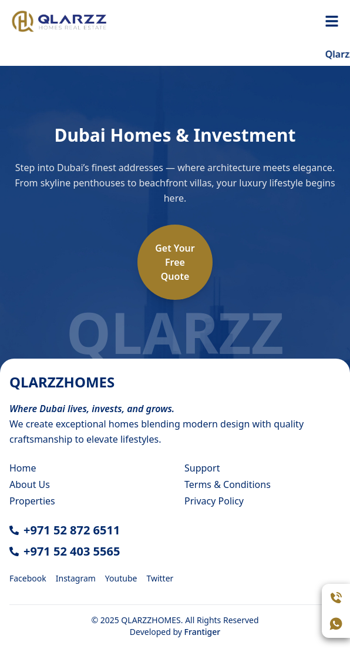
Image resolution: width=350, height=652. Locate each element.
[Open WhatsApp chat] (336, 624)
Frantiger (202, 631)
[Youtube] (121, 577)
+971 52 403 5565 (71, 551)
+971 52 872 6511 (71, 530)
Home (22, 468)
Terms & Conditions (227, 484)
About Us (29, 484)
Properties (32, 500)
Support (202, 468)
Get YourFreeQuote (175, 262)
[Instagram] (76, 577)
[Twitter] (159, 577)
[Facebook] (27, 577)
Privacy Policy (214, 500)
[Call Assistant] (336, 598)
